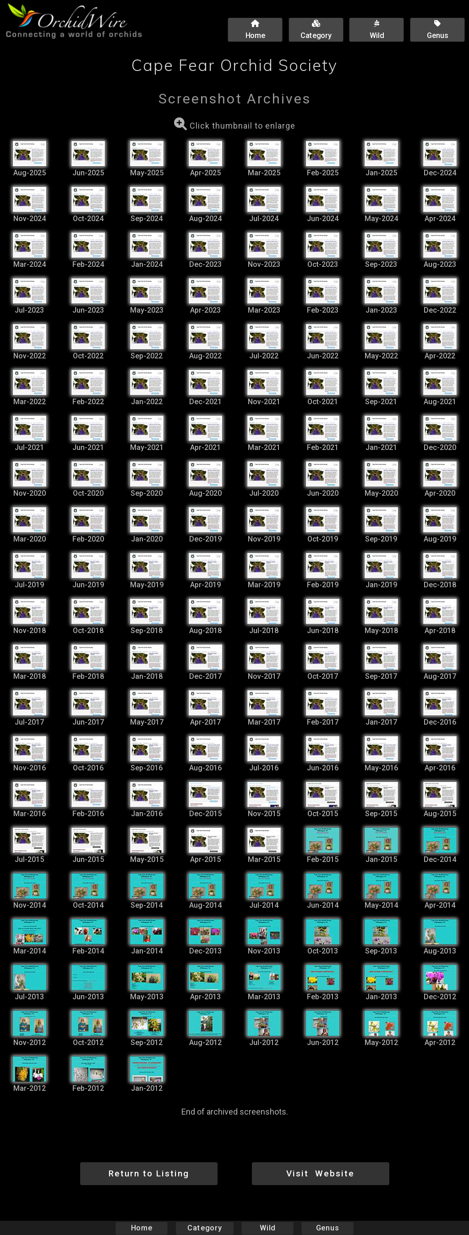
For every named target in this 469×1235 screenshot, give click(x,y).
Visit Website (320, 1173)
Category (204, 1228)
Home (142, 1228)
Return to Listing (149, 1173)
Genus (327, 1228)
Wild (267, 1228)
